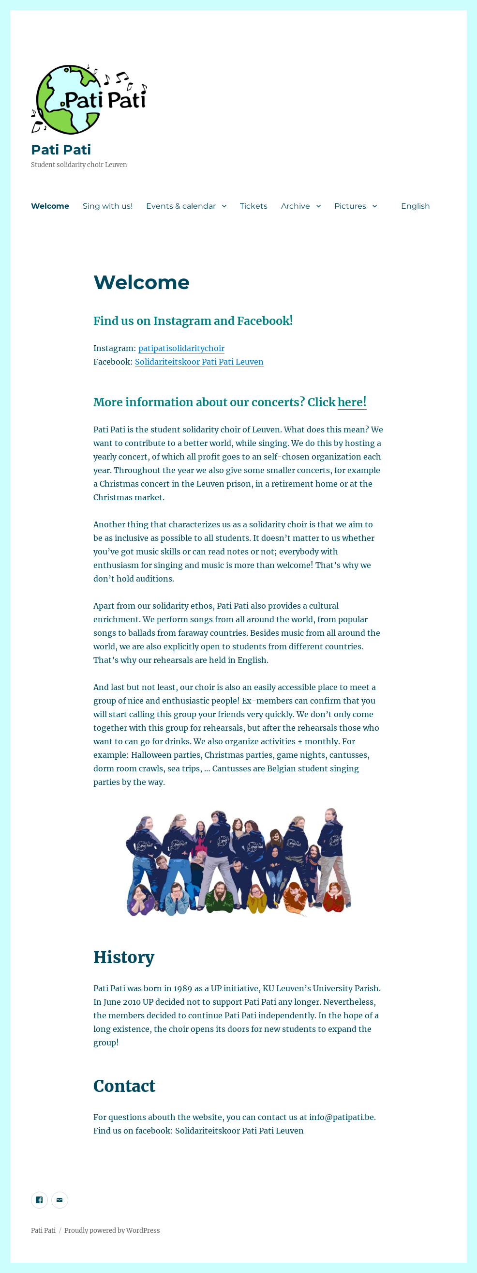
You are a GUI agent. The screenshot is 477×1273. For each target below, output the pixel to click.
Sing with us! (108, 206)
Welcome (50, 206)
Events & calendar (181, 206)
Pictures (350, 206)
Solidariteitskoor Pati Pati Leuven (199, 362)
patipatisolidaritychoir (181, 348)
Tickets (254, 206)
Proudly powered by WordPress (112, 1231)
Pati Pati (61, 149)
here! (352, 402)
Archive (295, 206)
